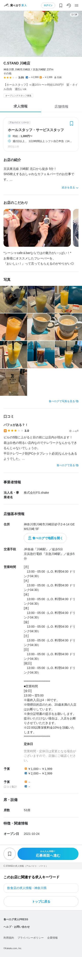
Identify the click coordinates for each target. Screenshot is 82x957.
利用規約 (8, 937)
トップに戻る (41, 901)
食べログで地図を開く (47, 538)
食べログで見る (66, 465)
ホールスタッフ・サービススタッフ (36, 130)
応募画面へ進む (48, 853)
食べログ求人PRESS (15, 919)
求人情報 (21, 106)
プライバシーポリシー (30, 937)
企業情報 (52, 937)
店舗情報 (61, 106)
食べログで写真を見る (62, 401)
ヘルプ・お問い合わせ (16, 926)
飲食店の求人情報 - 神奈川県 (27, 888)
